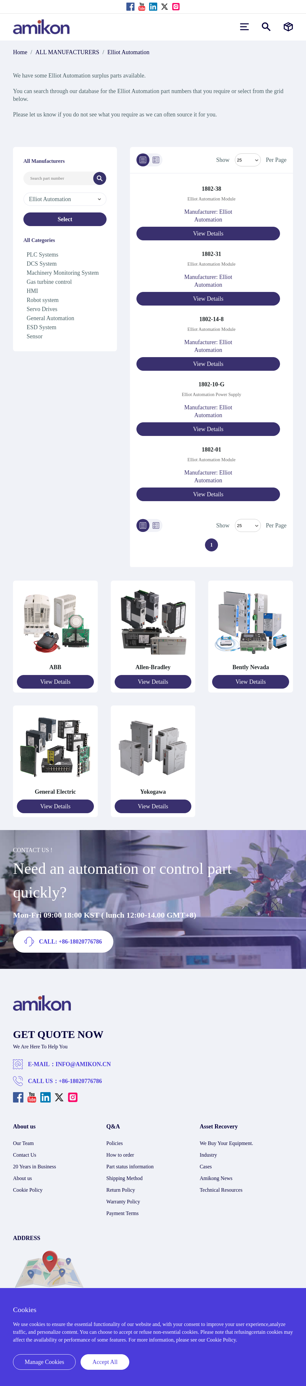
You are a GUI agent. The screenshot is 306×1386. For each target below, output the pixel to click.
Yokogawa (153, 792)
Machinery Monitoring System (63, 273)
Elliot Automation (129, 52)
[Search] (99, 178)
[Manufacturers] (288, 26)
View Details (208, 233)
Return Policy (120, 1190)
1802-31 (211, 254)
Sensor (35, 336)
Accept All (104, 1362)
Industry (208, 1155)
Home (20, 52)
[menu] (244, 26)
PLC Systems (42, 254)
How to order (120, 1155)
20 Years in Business (34, 1166)
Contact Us (24, 1155)
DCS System (42, 263)
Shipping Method (124, 1178)
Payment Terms (122, 1213)
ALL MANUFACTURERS (67, 52)
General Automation (50, 318)
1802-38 (211, 189)
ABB (55, 667)
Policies (114, 1143)
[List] (142, 159)
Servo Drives (42, 309)
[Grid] (155, 159)
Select (65, 219)
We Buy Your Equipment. (226, 1143)
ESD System (42, 327)
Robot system (43, 300)
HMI (32, 291)
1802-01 (211, 449)
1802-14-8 (211, 319)
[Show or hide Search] (266, 26)
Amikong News (216, 1178)
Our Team (23, 1143)
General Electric (55, 792)
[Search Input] (58, 178)
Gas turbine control (49, 282)
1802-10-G (211, 384)
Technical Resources (221, 1190)
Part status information (130, 1166)
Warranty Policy (123, 1201)
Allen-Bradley (153, 667)
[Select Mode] (248, 160)
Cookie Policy (28, 1190)
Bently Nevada (250, 667)
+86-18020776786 (80, 1081)
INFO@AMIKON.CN (83, 1064)
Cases (206, 1166)
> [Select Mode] (248, 525)
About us (22, 1178)
